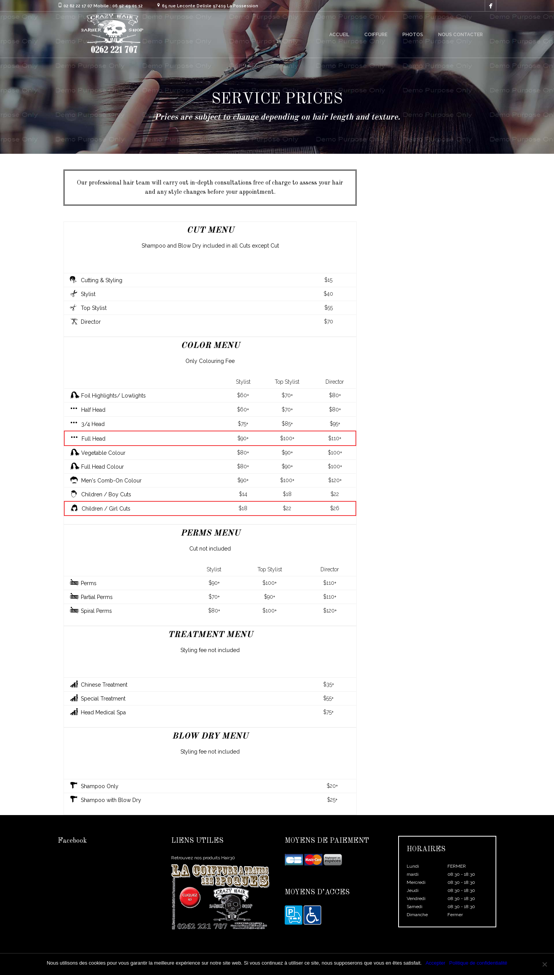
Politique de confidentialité (478, 963)
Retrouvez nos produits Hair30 (203, 857)
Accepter (435, 963)
